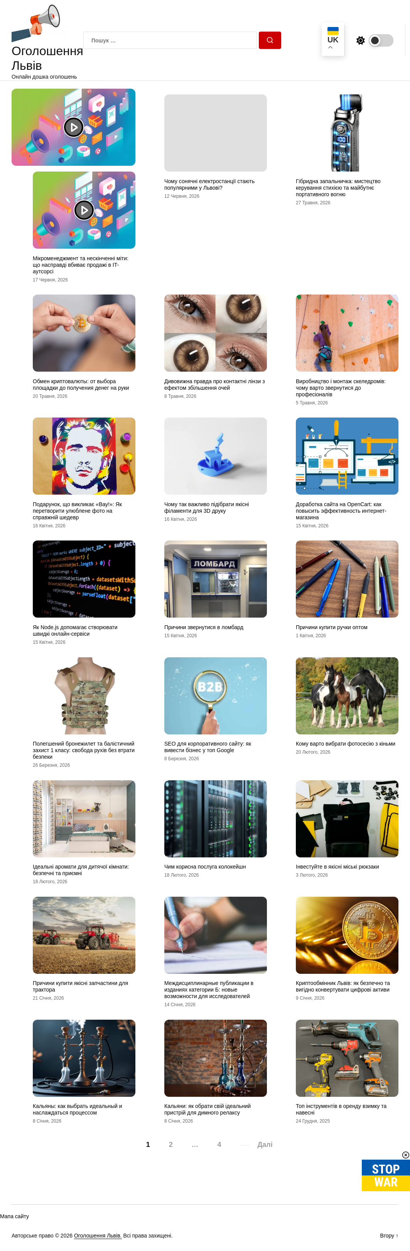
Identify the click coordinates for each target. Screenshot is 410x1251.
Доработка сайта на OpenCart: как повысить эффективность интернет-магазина (341, 510)
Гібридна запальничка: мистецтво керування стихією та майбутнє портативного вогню (338, 187)
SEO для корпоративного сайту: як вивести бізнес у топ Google (207, 747)
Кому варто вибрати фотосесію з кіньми (345, 744)
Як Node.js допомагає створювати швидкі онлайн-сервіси (75, 630)
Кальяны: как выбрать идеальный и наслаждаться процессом (77, 1109)
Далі (264, 1144)
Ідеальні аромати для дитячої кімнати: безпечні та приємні (81, 870)
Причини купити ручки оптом (332, 627)
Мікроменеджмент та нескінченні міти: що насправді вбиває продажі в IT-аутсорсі (80, 264)
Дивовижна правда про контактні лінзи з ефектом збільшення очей (214, 384)
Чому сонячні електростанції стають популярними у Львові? (209, 184)
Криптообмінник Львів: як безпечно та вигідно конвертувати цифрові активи (343, 986)
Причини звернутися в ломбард (203, 627)
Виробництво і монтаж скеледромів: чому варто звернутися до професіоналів (341, 387)
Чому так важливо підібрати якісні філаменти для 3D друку (206, 507)
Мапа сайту (14, 1216)
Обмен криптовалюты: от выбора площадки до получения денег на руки (81, 384)
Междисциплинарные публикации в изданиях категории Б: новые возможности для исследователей (208, 989)
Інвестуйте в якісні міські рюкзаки (337, 867)
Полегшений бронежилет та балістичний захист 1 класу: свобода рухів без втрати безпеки (84, 750)
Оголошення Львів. (98, 1235)
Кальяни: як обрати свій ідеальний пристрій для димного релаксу (207, 1109)
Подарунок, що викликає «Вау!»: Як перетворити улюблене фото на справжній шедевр (77, 510)
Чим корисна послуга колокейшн (205, 867)
